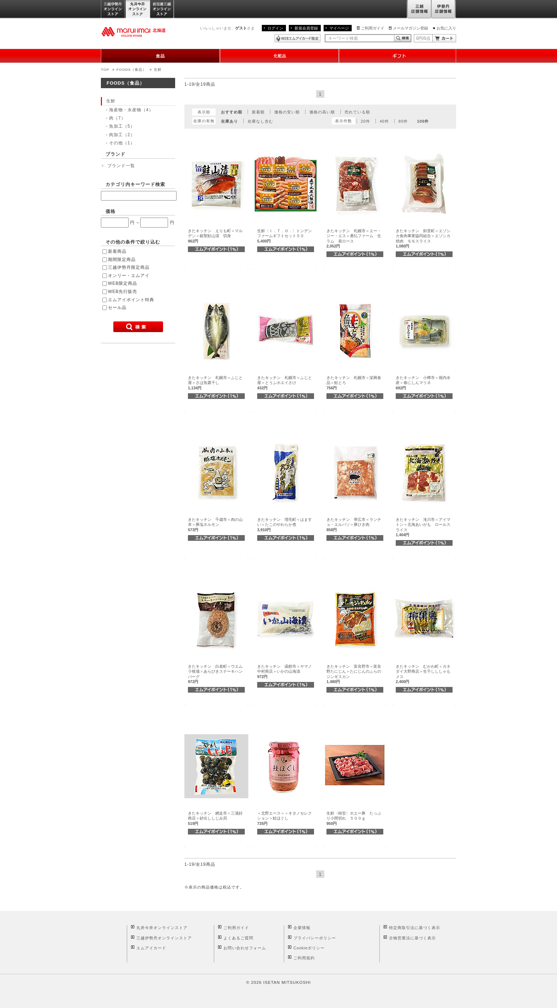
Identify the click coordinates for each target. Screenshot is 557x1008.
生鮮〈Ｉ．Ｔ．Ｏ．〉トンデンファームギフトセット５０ (284, 236)
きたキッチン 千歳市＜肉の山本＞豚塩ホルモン (215, 524)
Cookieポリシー (309, 948)
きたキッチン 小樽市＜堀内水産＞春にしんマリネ (423, 382)
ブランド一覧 (121, 165)
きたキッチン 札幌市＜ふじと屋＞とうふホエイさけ (284, 382)
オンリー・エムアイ (129, 275)
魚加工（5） (122, 126)
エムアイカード (151, 948)
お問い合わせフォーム (244, 948)
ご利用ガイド (372, 28)
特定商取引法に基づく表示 (414, 928)
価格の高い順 (322, 112)
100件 (423, 121)
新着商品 (117, 251)
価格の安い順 (287, 112)
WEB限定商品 (122, 283)
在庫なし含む (260, 121)
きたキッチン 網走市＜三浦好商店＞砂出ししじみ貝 (215, 818)
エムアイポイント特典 (131, 299)
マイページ (339, 28)
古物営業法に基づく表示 (412, 938)
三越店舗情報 (419, 9)
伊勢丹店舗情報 (443, 9)
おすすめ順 (231, 112)
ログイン (275, 28)
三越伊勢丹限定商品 (129, 267)
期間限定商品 (122, 259)
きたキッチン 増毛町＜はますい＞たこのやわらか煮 (284, 524)
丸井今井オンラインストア (138, 9)
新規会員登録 (306, 28)
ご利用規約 (304, 958)
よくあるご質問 (238, 938)
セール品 (117, 307)
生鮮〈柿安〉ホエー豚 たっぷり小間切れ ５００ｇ (353, 818)
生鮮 (158, 69)
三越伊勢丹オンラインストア (113, 9)
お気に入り (446, 28)
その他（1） (122, 142)
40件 (384, 121)
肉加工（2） (122, 134)
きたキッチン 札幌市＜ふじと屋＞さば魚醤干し (215, 382)
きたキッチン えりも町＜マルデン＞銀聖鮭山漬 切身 (215, 236)
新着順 (258, 112)
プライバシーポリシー (314, 938)
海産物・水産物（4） (131, 109)
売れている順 (357, 112)
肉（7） (117, 118)
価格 (110, 211)
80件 (403, 121)
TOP (105, 69)
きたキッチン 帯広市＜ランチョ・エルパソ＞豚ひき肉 (353, 524)
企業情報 (301, 928)
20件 (365, 121)
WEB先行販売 (122, 291)
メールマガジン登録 (410, 28)
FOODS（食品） (131, 69)
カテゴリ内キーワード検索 (135, 184)
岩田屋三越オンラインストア (162, 9)
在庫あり (229, 121)
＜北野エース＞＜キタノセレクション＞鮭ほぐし (284, 818)
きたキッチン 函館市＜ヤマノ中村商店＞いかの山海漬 (284, 671)
